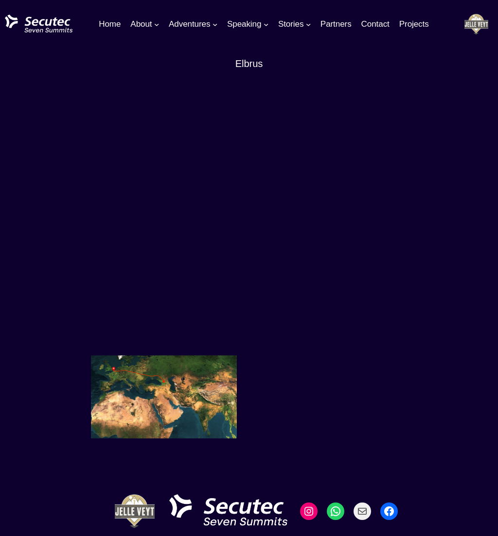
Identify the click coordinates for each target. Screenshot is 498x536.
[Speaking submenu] (266, 24)
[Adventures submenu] (215, 24)
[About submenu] (156, 24)
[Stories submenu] (308, 24)
